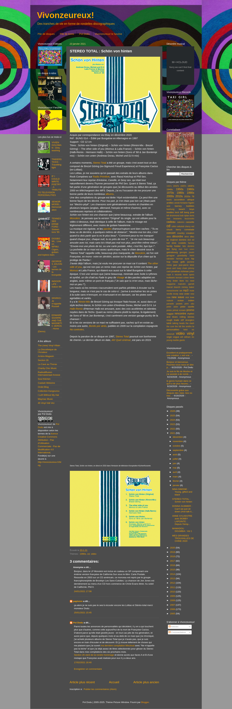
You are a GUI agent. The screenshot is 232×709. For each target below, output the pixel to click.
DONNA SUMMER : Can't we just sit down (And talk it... (182, 509)
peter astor (172, 307)
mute (192, 291)
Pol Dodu (84, 33)
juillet (176, 459)
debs (169, 236)
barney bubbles (184, 206)
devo (186, 236)
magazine (171, 284)
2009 (173, 596)
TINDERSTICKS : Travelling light (56, 163)
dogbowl (174, 240)
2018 (173, 556)
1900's (169, 186)
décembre (178, 437)
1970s (170, 192)
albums (110, 194)
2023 (173, 424)
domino (182, 240)
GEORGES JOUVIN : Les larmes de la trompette (57, 268)
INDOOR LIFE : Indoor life (56, 284)
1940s (170, 189)
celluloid (180, 226)
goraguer (171, 255)
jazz (175, 265)
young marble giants (176, 340)
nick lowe (189, 297)
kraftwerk (171, 277)
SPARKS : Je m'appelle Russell (57, 302)
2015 (173, 569)
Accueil (114, 682)
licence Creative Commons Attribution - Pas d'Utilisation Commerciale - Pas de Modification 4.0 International (49, 443)
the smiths (187, 326)
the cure (170, 326)
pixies (169, 310)
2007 (173, 605)
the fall (178, 326)
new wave (178, 297)
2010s (179, 196)
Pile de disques (46, 33)
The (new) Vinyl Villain (49, 345)
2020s (187, 196)
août (175, 454)
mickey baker (188, 287)
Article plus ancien (146, 682)
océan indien (185, 300)
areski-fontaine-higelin (184, 203)
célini (174, 226)
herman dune (182, 259)
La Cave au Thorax (47, 364)
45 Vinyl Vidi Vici (46, 403)
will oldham (185, 337)
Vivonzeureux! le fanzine (108, 33)
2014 (173, 574)
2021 (173, 433)
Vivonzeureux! (65, 15)
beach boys (186, 209)
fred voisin (189, 249)
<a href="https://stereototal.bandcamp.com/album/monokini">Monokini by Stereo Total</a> (114, 348)
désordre (177, 236)
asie (168, 206)
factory (191, 243)
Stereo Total (99, 162)
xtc (192, 337)
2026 (173, 411)
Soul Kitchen (44, 379)
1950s (179, 189)
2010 (173, 591)
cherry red (189, 226)
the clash (190, 323)
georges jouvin (187, 252)
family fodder (174, 246)
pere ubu (189, 304)
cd (88, 554)
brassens (177, 218)
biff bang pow (187, 212)
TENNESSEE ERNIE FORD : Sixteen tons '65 (56, 225)
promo (190, 309)
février (176, 481)
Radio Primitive (101, 176)
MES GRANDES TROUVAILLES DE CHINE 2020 (183, 538)
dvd (189, 240)
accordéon (179, 199)
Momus (74, 270)
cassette (190, 222)
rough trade (173, 320)
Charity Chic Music (47, 368)
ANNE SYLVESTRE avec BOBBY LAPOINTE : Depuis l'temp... (182, 520)
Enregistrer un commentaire (88, 669)
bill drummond (173, 215)
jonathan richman (180, 271)
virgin (169, 337)
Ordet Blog (43, 387)
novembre (178, 441)
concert (171, 232)
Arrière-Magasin (46, 356)
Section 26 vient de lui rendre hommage (94, 655)
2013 (173, 578)
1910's (176, 186)
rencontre (180, 313)
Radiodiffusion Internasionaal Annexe (49, 373)
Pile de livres (67, 33)
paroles (107, 228)
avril (175, 472)
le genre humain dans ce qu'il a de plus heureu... (179, 382)
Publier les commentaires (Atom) (100, 689)
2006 (173, 609)
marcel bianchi (173, 287)
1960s (190, 189)
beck (177, 212)
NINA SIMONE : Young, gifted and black (182, 492)
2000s (170, 196)
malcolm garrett (186, 284)
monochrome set (174, 291)
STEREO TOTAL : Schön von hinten (182, 500)
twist (185, 329)
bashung (170, 209)
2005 (173, 613)
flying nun (177, 249)
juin (175, 463)
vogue (176, 337)
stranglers (189, 320)
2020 (173, 547)
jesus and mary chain (177, 268)
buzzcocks (189, 218)
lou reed (190, 281)
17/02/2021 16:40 (83, 662)
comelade (189, 229)
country (180, 233)
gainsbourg (172, 252)
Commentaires (177, 632)
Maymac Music (45, 399)
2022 (173, 429)
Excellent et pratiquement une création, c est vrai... (179, 354)
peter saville (187, 306)
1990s (83, 554)
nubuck (170, 300)
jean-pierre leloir (186, 265)
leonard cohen (182, 277)
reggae (170, 313)
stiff (182, 320)
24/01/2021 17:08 (83, 591)
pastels (179, 304)
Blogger (145, 702)
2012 (173, 583)
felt (168, 249)
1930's (191, 186)
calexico (180, 222)
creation (190, 233)
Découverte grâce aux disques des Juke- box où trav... (179, 393)
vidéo (93, 554)
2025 (173, 415)
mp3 (185, 290)
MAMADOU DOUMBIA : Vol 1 (182, 529)
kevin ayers (188, 274)
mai (175, 467)
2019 (173, 552)
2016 (173, 565)
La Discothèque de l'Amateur (47, 350)
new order (184, 294)
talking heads (178, 323)
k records (177, 274)
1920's (183, 186)
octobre (177, 446)
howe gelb (179, 262)
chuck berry (174, 229)
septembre (178, 450)
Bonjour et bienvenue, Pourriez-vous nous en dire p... (180, 365)
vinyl (190, 333)
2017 (173, 561)
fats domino (188, 246)
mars (175, 476)
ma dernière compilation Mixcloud (117, 645)
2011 (173, 587)
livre (182, 280)
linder (175, 281)
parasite (170, 304)
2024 (173, 420)
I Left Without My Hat (48, 395)
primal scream (179, 310)
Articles (173, 626)
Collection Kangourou (48, 391)
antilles (170, 203)
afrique (190, 199)
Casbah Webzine (46, 383)
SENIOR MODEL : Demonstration (56, 205)
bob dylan (184, 215)
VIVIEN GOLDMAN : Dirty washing (56, 146)
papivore (78, 601)
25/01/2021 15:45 (83, 612)
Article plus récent (82, 682)
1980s (180, 192)
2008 (173, 600)
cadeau (171, 221)
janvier (176, 485)
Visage (120, 277)
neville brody (172, 294)
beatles (170, 212)
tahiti (169, 323)
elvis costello (179, 243)
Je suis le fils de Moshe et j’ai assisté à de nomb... (179, 372)
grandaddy (182, 255)
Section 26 (43, 360)
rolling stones (187, 317)
